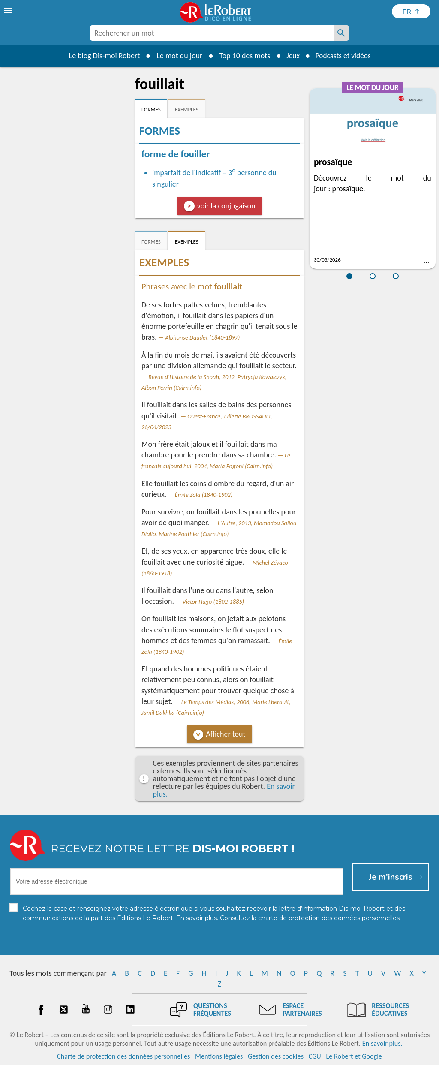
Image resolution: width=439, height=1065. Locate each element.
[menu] (8, 10)
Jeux (291, 55)
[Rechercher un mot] (341, 33)
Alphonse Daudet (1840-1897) (202, 337)
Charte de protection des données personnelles (123, 1056)
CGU (315, 1056)
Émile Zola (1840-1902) (203, 495)
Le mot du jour (177, 55)
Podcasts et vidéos (344, 55)
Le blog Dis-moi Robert (102, 55)
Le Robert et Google (354, 1056)
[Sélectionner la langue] (411, 11)
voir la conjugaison (226, 206)
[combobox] (212, 33)
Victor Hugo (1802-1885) (213, 601)
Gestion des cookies (276, 1056)
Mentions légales (219, 1056)
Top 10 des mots (242, 55)
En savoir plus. (382, 1043)
